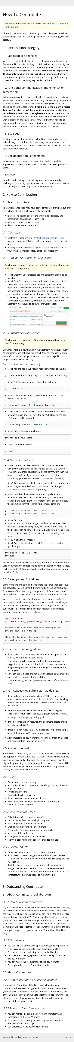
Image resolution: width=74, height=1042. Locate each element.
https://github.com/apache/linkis (44, 237)
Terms (34, 1037)
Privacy (26, 1037)
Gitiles (18, 1037)
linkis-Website (46, 161)
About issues (36, 657)
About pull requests (39, 699)
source (67, 1037)
